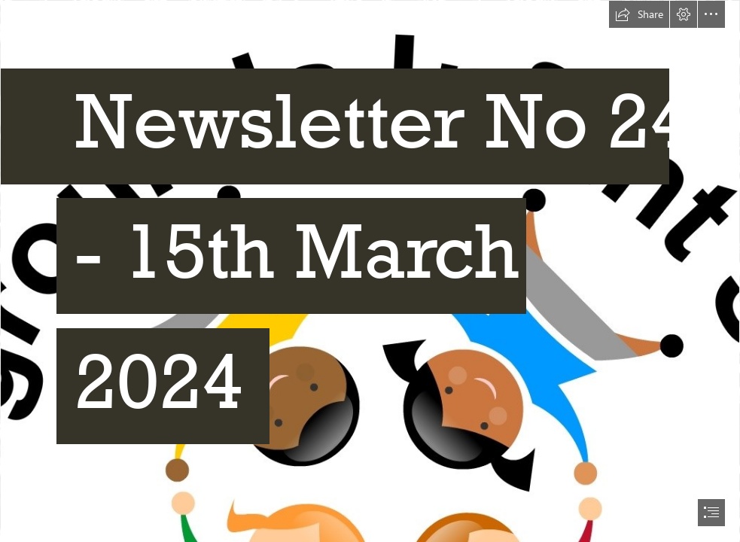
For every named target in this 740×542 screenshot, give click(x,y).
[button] (639, 14)
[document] (370, 271)
